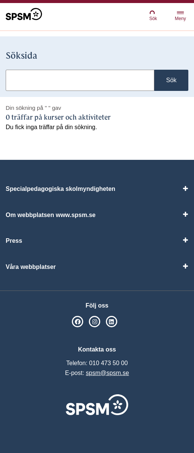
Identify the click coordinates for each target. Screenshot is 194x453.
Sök (153, 15)
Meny (180, 16)
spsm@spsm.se (107, 373)
